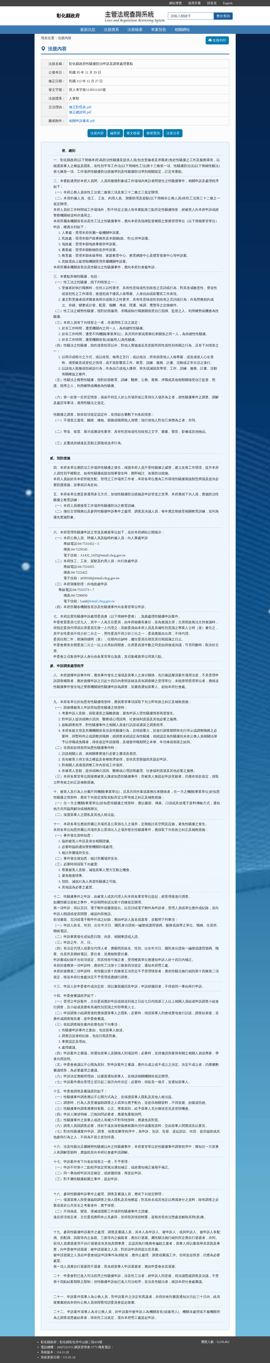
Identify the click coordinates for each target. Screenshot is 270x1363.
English (228, 3)
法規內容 (97, 133)
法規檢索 (135, 29)
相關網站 (182, 29)
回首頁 (212, 3)
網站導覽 (175, 3)
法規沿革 (173, 133)
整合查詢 (223, 16)
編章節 (115, 133)
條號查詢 (153, 133)
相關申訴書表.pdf (81, 121)
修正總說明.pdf (80, 112)
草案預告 (158, 29)
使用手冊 (194, 3)
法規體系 (111, 29)
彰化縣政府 (68, 15)
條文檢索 (133, 133)
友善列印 (217, 40)
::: (161, 3)
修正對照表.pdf (80, 107)
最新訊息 (87, 29)
